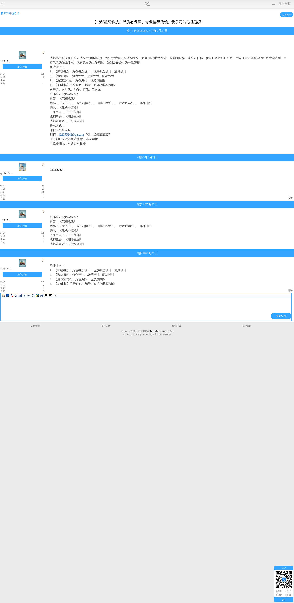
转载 (72, 3)
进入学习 (224, 61)
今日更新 (123, 586)
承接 (178, 22)
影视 (154, 22)
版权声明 (171, 586)
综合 (93, 22)
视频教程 (38, 3)
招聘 (191, 22)
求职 (203, 22)
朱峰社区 (15, 3)
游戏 (117, 22)
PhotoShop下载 (171, 61)
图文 (97, 3)
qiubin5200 (135, 252)
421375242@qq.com (104, 229)
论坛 (105, 3)
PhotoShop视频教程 (199, 61)
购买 (114, 3)
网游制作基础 (141, 46)
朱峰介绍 (139, 586)
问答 (81, 22)
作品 (51, 3)
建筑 (130, 22)
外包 (166, 22)
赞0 (204, 335)
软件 (81, 3)
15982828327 (148, 106)
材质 (89, 3)
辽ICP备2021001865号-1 (166, 590)
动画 (142, 22)
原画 (105, 22)
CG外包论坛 (75, 92)
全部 (69, 22)
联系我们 (155, 586)
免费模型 (62, 3)
